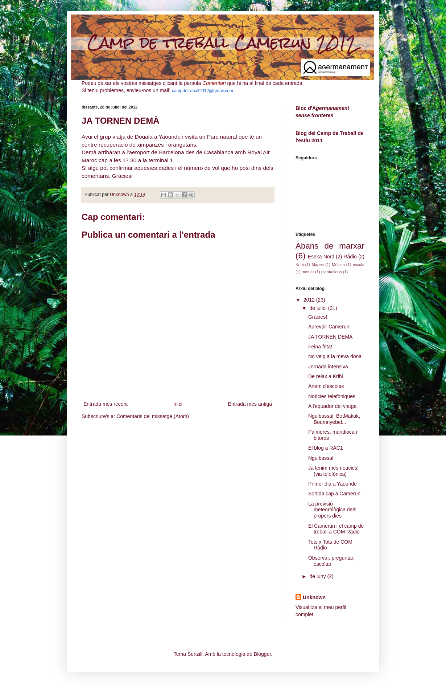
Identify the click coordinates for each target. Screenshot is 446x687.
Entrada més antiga (250, 404)
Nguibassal (320, 458)
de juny (318, 576)
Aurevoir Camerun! (329, 327)
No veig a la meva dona (335, 356)
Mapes (317, 264)
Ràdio (350, 256)
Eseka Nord (321, 256)
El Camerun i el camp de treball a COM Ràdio (336, 529)
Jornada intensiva (328, 366)
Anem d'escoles (326, 386)
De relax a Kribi (325, 376)
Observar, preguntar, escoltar (331, 561)
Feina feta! (320, 346)
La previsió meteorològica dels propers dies (332, 510)
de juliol (318, 308)
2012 (309, 300)
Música (338, 264)
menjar (308, 272)
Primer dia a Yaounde (332, 484)
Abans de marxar (330, 245)
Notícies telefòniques (331, 396)
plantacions (331, 272)
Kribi (299, 264)
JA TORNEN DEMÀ (330, 337)
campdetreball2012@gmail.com (202, 90)
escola (358, 264)
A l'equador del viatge (332, 406)
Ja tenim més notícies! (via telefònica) (333, 471)
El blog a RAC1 (325, 448)
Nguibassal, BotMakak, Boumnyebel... (334, 419)
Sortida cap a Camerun (334, 493)
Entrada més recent (105, 404)
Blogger (262, 654)
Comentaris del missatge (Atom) (152, 416)
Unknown (314, 597)
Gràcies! (317, 317)
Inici (177, 404)
